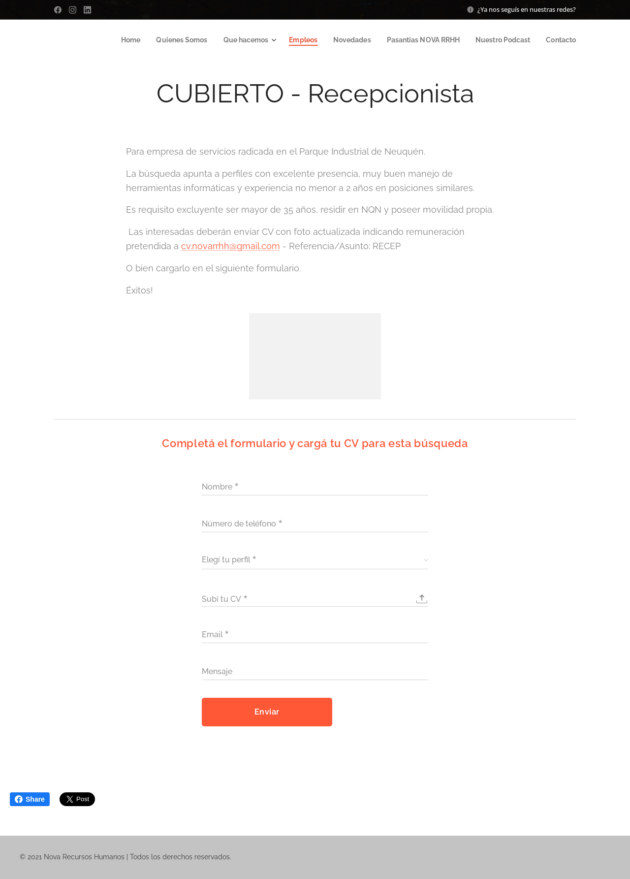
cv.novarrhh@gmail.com (230, 246)
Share (30, 799)
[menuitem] (114, 40)
